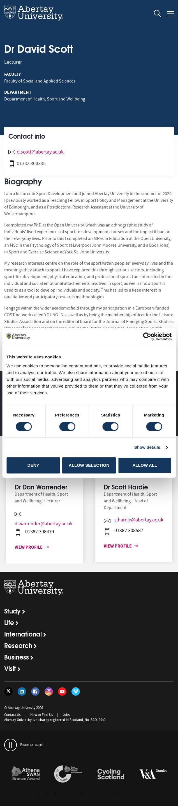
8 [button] (97, 793)
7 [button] (89, 793)
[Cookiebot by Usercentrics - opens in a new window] (147, 336)
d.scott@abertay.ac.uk (40, 152)
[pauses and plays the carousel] (10, 745)
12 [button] (131, 793)
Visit (10, 668)
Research (18, 645)
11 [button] (123, 793)
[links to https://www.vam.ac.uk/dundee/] (153, 774)
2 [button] (47, 793)
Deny (33, 465)
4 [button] (64, 793)
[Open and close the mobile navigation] (170, 13)
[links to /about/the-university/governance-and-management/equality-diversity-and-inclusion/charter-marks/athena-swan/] (25, 774)
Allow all (144, 465)
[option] (44, 523)
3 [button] (55, 793)
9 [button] (106, 793)
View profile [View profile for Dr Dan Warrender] (26, 547)
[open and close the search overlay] (157, 14)
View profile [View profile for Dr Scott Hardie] (115, 546)
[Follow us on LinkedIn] (22, 691)
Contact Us (12, 714)
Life (9, 622)
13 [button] (139, 793)
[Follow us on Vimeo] (75, 691)
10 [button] (114, 793)
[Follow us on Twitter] (8, 691)
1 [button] (38, 793)
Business (16, 656)
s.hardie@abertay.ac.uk (135, 520)
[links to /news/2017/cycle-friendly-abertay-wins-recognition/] (111, 774)
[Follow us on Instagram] (49, 691)
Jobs (66, 714)
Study (12, 610)
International (23, 633)
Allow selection (89, 465)
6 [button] (81, 793)
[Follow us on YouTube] (62, 691)
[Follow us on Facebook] (35, 691)
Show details (147, 447)
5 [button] (72, 793)
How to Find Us (41, 714)
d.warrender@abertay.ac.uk (40, 524)
